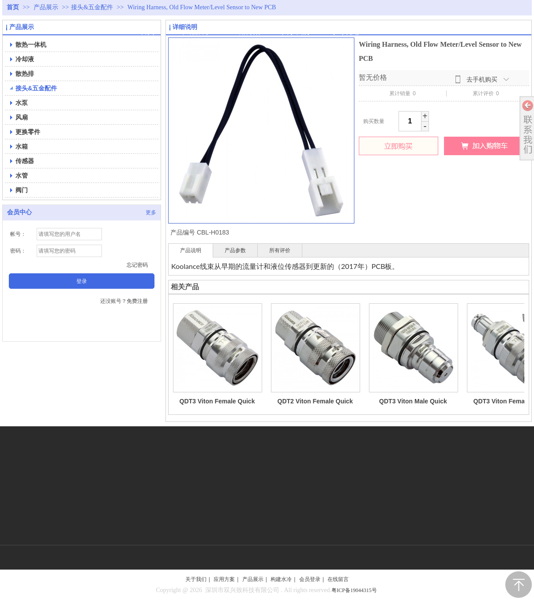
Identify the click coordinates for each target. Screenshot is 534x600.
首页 (13, 7)
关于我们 (196, 579)
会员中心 (19, 212)
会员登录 (309, 579)
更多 (151, 212)
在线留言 (338, 579)
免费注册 (137, 301)
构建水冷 (281, 579)
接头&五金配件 (92, 7)
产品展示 (47, 7)
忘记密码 (137, 265)
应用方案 (224, 579)
